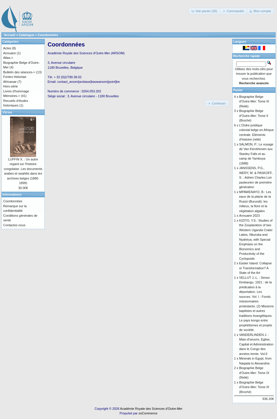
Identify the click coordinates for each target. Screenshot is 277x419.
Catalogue (26, 35)
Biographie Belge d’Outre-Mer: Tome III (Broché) (254, 387)
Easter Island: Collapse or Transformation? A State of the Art (255, 267)
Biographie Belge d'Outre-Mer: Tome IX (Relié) (254, 372)
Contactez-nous (14, 225)
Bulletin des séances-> (19, 72)
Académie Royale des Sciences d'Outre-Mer (151, 408)
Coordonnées (48, 35)
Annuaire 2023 (249, 215)
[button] (204, 11)
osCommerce (147, 413)
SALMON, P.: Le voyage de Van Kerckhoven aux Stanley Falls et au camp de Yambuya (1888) (256, 154)
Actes (7, 48)
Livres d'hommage (16, 91)
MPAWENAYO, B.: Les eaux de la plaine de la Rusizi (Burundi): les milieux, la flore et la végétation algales (255, 201)
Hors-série (10, 86)
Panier (238, 90)
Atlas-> (8, 57)
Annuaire (9, 53)
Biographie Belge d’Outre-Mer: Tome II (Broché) (253, 115)
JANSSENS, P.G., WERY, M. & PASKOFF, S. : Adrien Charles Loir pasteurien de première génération (256, 177)
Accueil (9, 35)
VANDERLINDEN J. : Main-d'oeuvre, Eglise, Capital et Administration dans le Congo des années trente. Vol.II (256, 344)
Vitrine (7, 112)
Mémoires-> (11, 96)
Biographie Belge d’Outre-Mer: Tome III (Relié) (254, 101)
